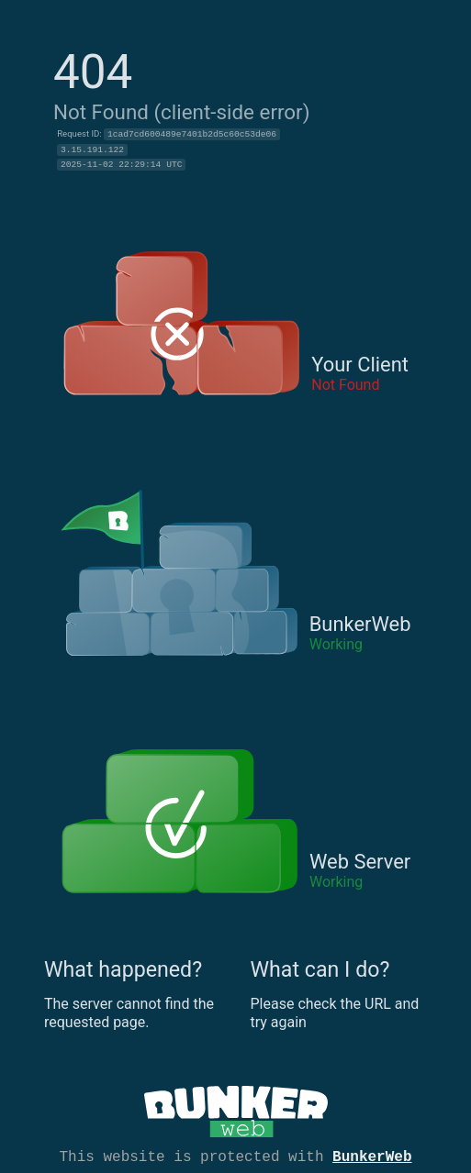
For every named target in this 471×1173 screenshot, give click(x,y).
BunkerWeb (371, 1155)
